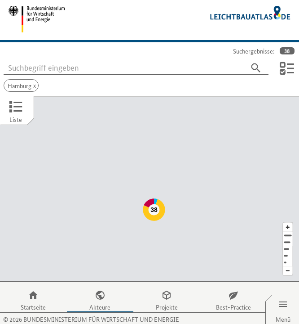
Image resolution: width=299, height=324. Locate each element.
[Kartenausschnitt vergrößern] (287, 209)
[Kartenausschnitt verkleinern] (287, 253)
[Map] (149, 180)
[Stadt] (287, 224)
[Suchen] (256, 68)
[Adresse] (287, 217)
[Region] (287, 231)
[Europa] (287, 244)
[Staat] (287, 237)
